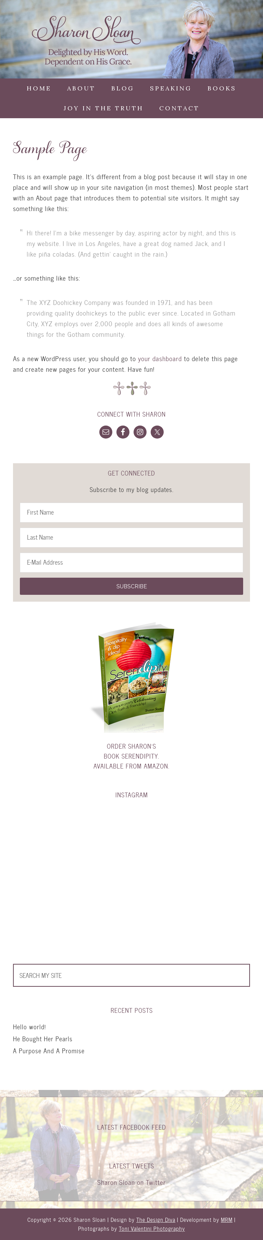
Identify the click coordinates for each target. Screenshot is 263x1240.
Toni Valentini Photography (152, 1228)
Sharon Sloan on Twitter (131, 1182)
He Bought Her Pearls (43, 1039)
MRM (227, 1219)
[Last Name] (131, 538)
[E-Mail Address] (131, 563)
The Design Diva (155, 1219)
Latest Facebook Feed (131, 1127)
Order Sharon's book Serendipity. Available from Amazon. (131, 756)
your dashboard (160, 358)
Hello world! (29, 1027)
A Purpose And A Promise (49, 1051)
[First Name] (131, 513)
